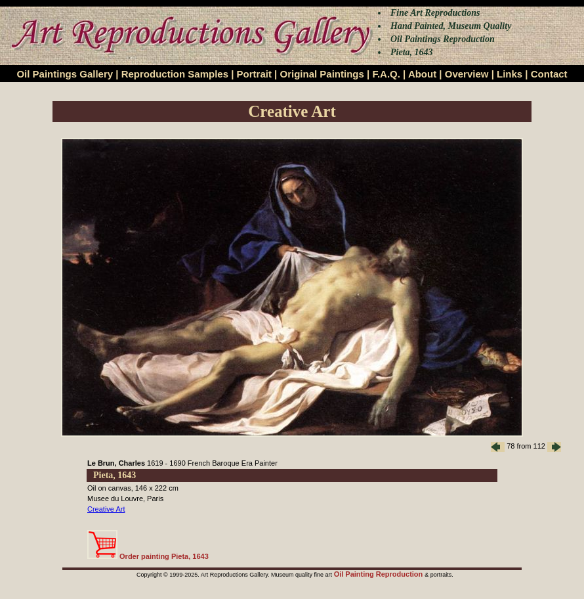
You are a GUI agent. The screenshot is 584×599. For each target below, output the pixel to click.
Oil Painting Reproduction (379, 574)
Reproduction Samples (174, 73)
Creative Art (106, 509)
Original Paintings (322, 73)
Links (509, 73)
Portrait (254, 73)
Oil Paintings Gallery (64, 73)
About (422, 73)
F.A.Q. (386, 73)
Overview (467, 73)
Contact (549, 73)
